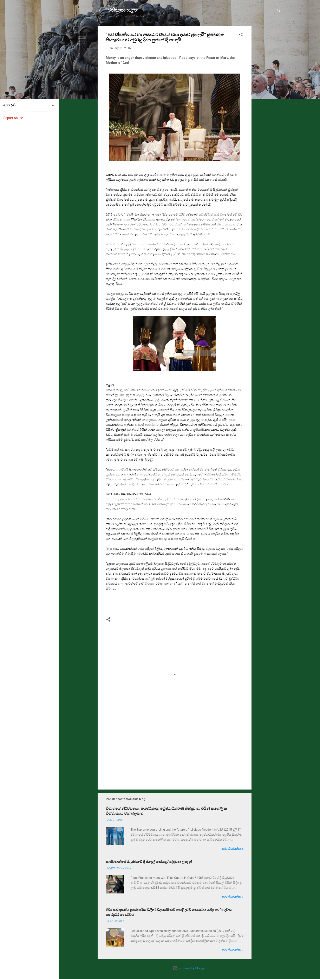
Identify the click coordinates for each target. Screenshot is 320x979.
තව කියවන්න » (232, 849)
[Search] (278, 11)
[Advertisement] (268, 88)
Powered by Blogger (189, 968)
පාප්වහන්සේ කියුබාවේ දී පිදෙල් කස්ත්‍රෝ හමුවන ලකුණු (149, 861)
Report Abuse (13, 118)
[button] (240, 35)
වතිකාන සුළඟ (122, 10)
